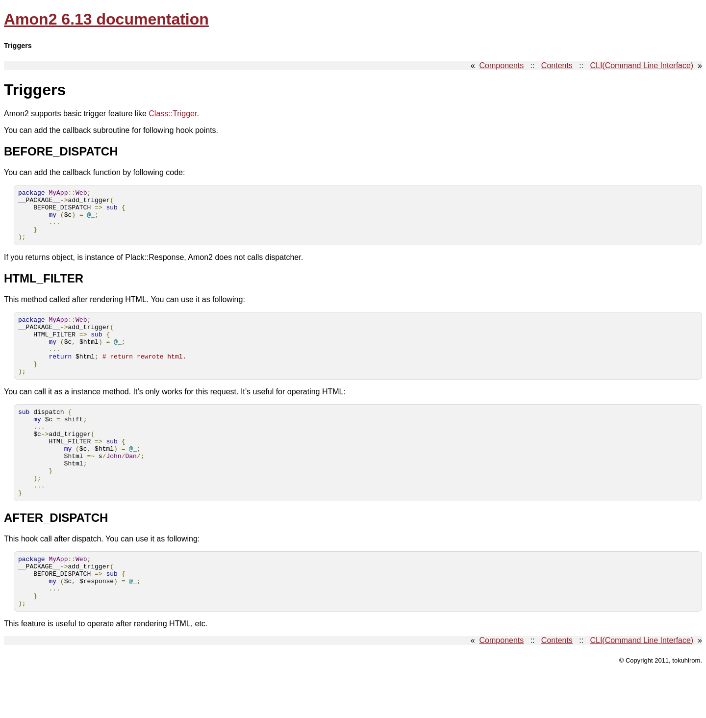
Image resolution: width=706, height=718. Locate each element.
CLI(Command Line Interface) (641, 65)
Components (501, 65)
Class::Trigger (173, 113)
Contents (557, 65)
